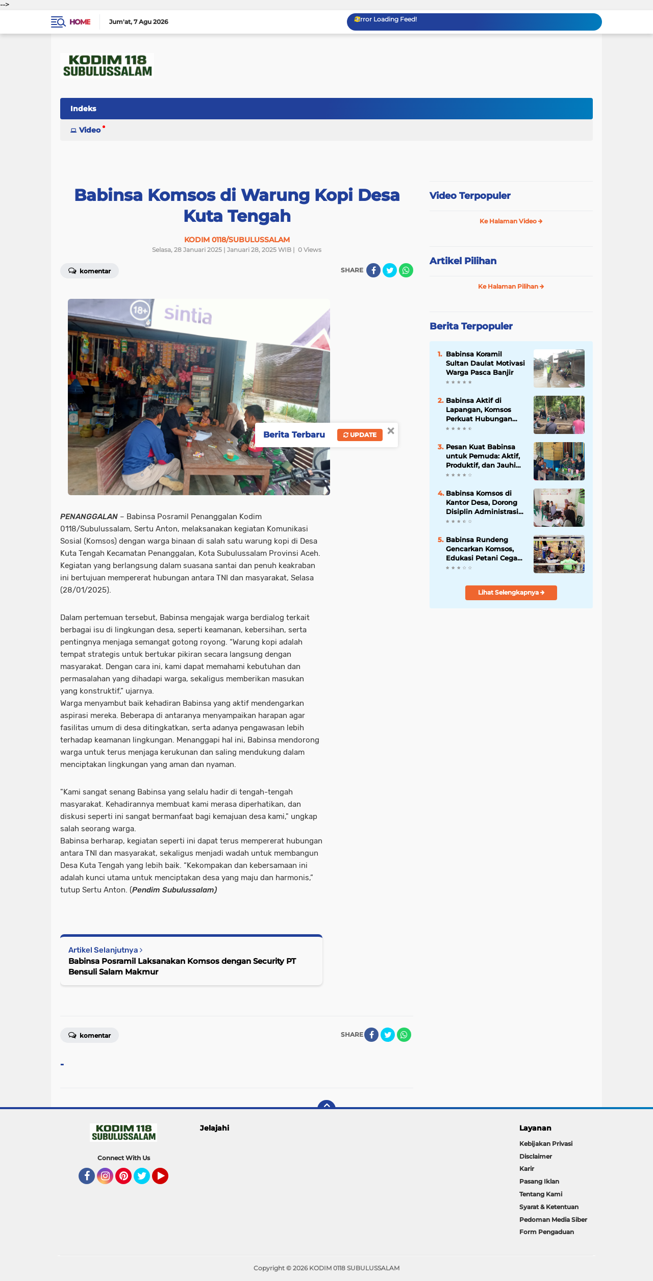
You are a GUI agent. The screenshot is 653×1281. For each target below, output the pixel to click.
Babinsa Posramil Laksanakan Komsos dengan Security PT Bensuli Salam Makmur (182, 966)
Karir (526, 1168)
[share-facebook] (373, 270)
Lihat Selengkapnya (511, 592)
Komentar (89, 270)
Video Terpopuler (470, 195)
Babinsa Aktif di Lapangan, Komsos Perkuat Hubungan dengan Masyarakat (480, 410)
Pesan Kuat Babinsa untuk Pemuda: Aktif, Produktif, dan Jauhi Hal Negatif (483, 456)
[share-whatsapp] (406, 270)
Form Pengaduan (546, 1232)
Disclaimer (535, 1156)
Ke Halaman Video (511, 221)
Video (90, 130)
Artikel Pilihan (463, 261)
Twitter (146, 1180)
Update (359, 435)
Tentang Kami (540, 1194)
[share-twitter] (390, 270)
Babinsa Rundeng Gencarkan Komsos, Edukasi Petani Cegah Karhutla (484, 549)
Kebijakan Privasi (545, 1143)
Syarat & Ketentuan (549, 1207)
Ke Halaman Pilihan (511, 286)
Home (79, 22)
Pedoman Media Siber (553, 1219)
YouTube (167, 1180)
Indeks (83, 108)
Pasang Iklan (539, 1181)
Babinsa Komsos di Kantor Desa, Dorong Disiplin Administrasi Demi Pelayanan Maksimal (482, 503)
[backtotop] (326, 1109)
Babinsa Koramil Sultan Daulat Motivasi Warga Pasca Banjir (485, 363)
